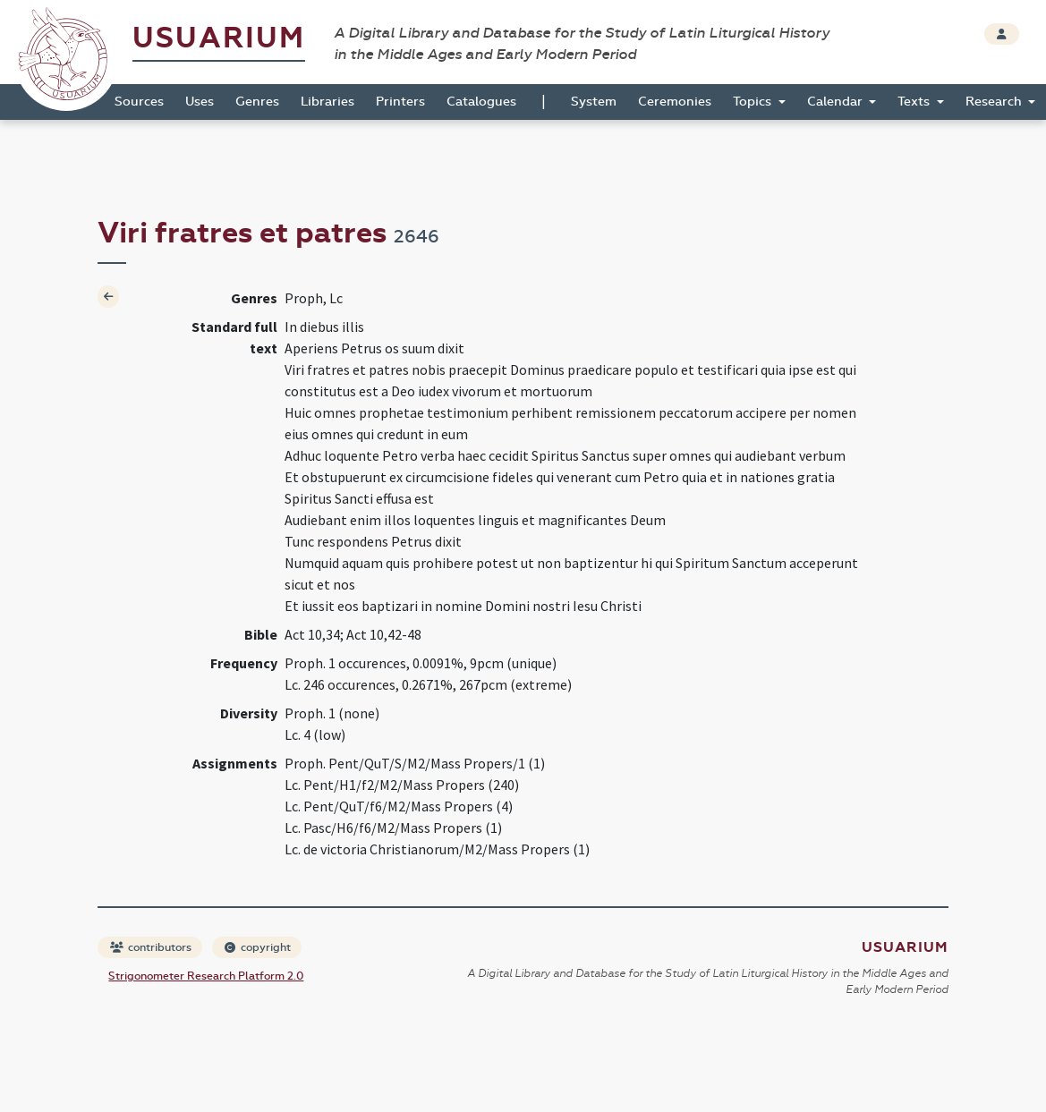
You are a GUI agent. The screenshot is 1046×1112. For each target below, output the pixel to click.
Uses (199, 101)
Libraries (327, 101)
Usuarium (218, 38)
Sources (139, 101)
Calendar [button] (836, 101)
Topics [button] (754, 101)
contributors (150, 947)
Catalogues (481, 101)
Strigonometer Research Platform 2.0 (205, 976)
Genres (257, 101)
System (594, 101)
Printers (400, 101)
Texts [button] (915, 101)
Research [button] (995, 101)
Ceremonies (674, 101)
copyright (258, 947)
